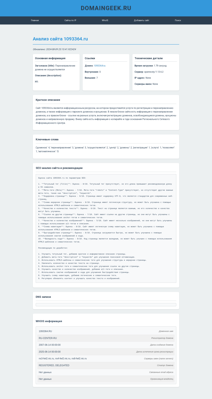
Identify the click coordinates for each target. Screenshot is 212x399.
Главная (35, 20)
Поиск (178, 20)
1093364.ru (99, 65)
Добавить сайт (141, 20)
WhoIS (105, 20)
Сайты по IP (70, 20)
